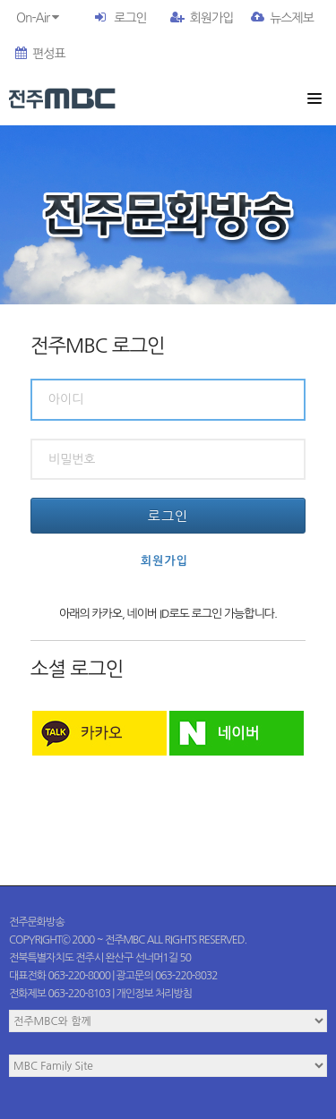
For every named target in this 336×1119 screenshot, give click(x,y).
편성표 (40, 53)
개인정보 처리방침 (154, 993)
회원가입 (202, 18)
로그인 (130, 18)
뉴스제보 (282, 18)
